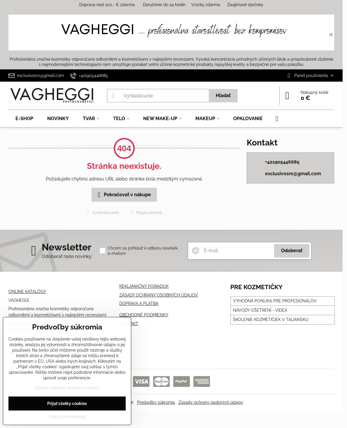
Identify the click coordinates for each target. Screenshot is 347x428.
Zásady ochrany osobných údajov (210, 402)
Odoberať (291, 250)
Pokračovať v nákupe (123, 194)
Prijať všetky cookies (67, 403)
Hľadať (223, 95)
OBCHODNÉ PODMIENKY (143, 315)
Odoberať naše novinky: (67, 256)
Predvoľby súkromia (156, 402)
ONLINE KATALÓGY (27, 291)
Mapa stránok (145, 212)
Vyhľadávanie (102, 212)
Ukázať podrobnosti (67, 416)
